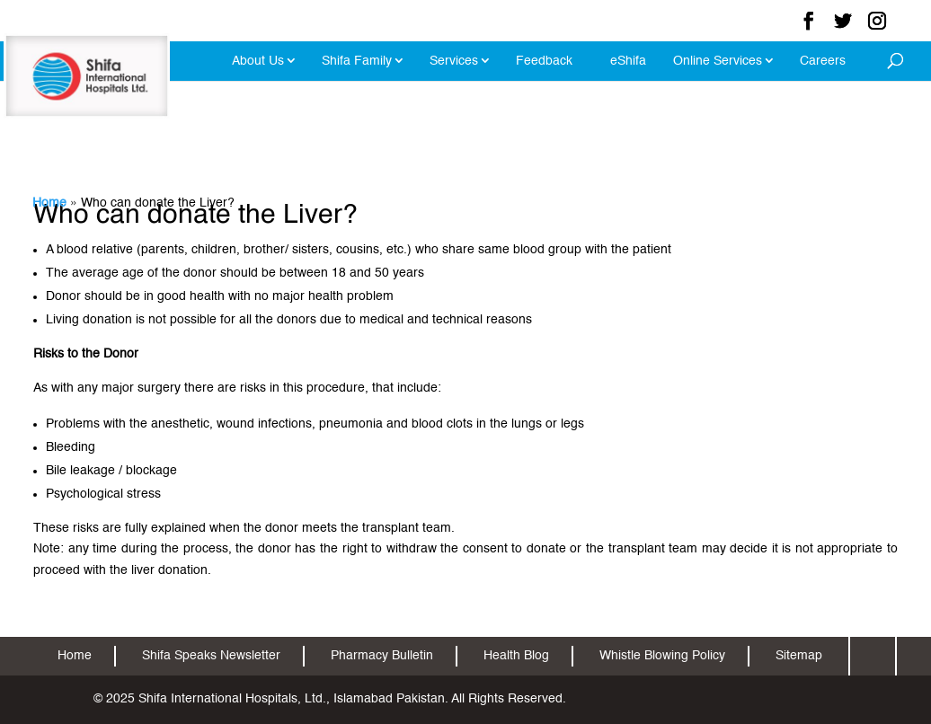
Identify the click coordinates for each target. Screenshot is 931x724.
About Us (258, 61)
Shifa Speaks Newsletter (211, 655)
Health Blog (516, 655)
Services (454, 61)
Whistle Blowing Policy (662, 655)
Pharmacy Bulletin (382, 655)
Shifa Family (357, 61)
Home (49, 203)
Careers (823, 61)
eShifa (628, 61)
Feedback (544, 61)
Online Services (717, 61)
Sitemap (799, 655)
